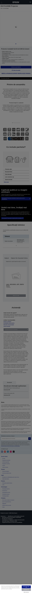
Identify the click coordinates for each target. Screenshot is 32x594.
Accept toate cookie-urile (26, 587)
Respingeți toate (26, 589)
